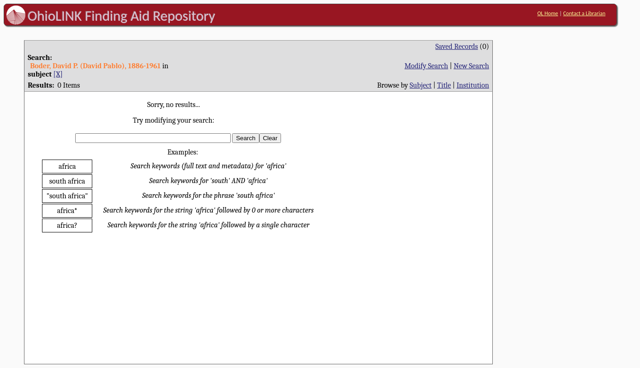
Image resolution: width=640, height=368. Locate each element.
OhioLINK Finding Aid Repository (121, 15)
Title (444, 85)
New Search (471, 66)
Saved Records (457, 46)
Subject (420, 85)
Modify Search (426, 66)
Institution (472, 85)
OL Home (547, 13)
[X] (58, 74)
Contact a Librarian (584, 13)
